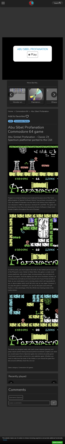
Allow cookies (57, 442)
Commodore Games (22, 121)
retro (10, 121)
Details (5, 440)
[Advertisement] (32, 22)
